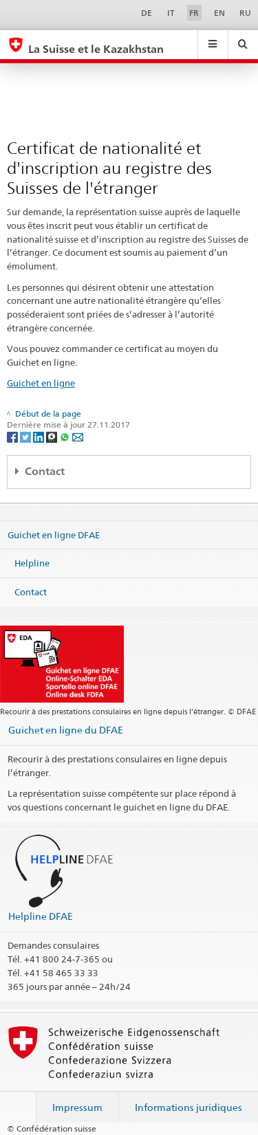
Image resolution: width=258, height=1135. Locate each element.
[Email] (77, 436)
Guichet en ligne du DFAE (65, 730)
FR (194, 13)
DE (146, 13)
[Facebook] (13, 436)
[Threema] (52, 436)
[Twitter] (26, 436)
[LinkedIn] (39, 436)
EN (219, 13)
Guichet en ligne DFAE (54, 534)
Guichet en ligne (41, 382)
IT (171, 13)
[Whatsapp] (65, 436)
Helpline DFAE (40, 916)
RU (245, 13)
